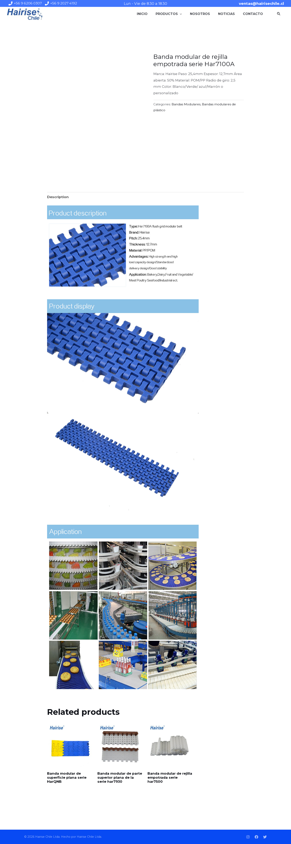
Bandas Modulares (186, 104)
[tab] (58, 197)
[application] (180, 14)
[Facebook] (256, 837)
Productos (169, 14)
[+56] (25, 3)
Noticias (226, 14)
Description (58, 197)
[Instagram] (248, 837)
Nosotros (200, 14)
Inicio (142, 14)
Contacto (253, 14)
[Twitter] (265, 837)
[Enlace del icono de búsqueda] (279, 14)
